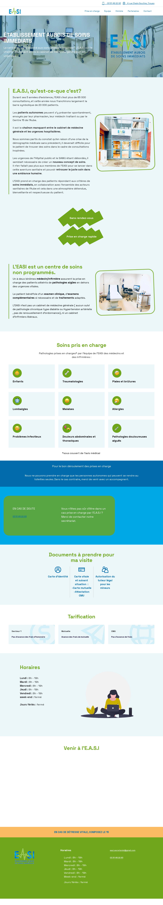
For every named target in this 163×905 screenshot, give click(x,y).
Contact (148, 11)
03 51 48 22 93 (111, 3)
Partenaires (133, 11)
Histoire (119, 11)
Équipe (107, 11)
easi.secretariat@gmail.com (127, 856)
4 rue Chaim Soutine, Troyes (138, 3)
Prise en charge (92, 11)
